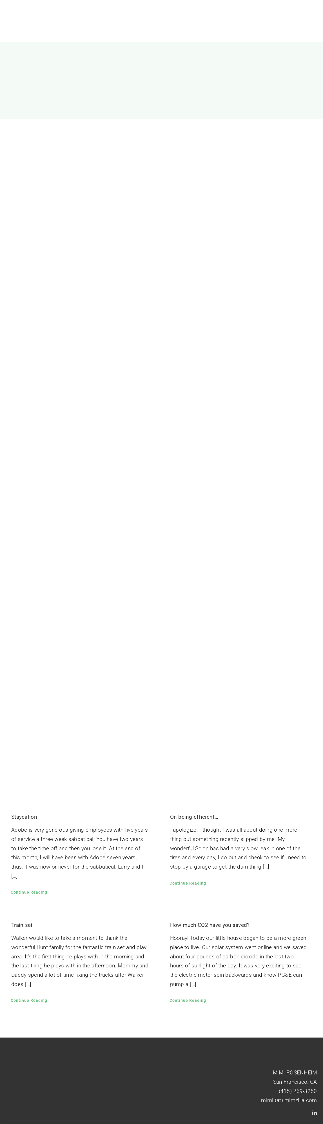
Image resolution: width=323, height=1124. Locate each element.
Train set (22, 925)
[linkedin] (314, 1112)
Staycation (24, 817)
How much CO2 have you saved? (210, 925)
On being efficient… (194, 817)
